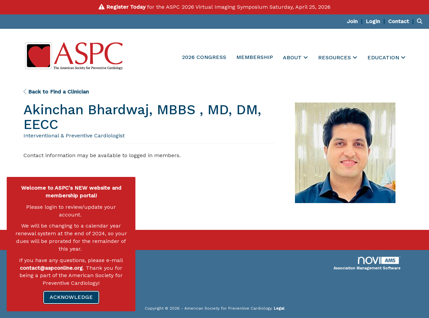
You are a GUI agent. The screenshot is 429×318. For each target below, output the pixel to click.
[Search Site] (420, 21)
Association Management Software (367, 263)
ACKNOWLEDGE (71, 297)
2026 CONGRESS (204, 57)
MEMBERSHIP (254, 57)
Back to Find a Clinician (56, 91)
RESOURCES (335, 57)
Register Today (125, 7)
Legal (279, 308)
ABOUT (293, 57)
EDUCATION (384, 57)
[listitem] (355, 21)
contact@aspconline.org (51, 268)
